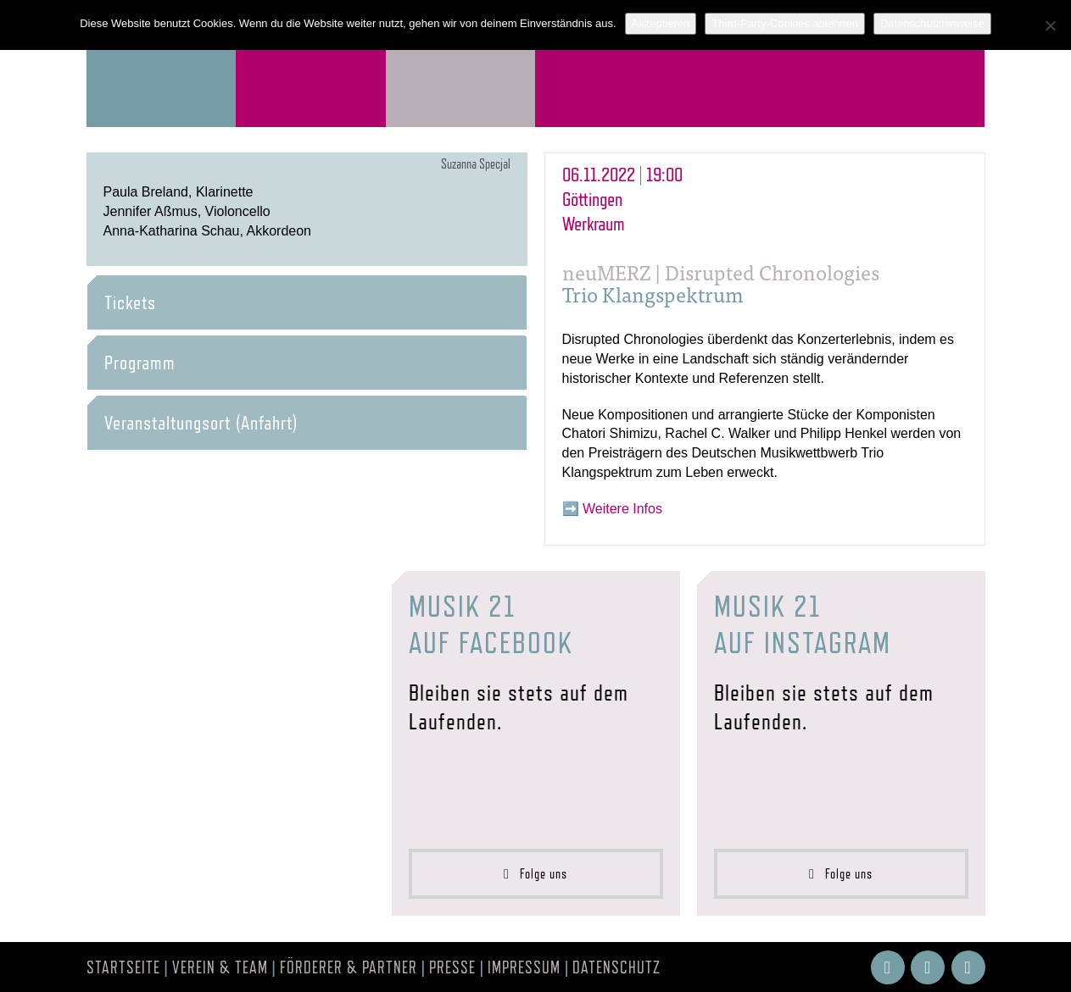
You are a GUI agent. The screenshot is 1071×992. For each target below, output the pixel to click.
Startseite (123, 967)
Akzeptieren (661, 23)
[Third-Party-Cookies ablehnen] (1049, 25)
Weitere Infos (622, 509)
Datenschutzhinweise (932, 23)
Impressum (524, 967)
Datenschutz (616, 967)
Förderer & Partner (348, 967)
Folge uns (535, 874)
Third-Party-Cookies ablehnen (784, 23)
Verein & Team (220, 967)
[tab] (307, 302)
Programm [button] (140, 362)
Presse (452, 967)
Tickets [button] (130, 302)
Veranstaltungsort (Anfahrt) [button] (201, 423)
